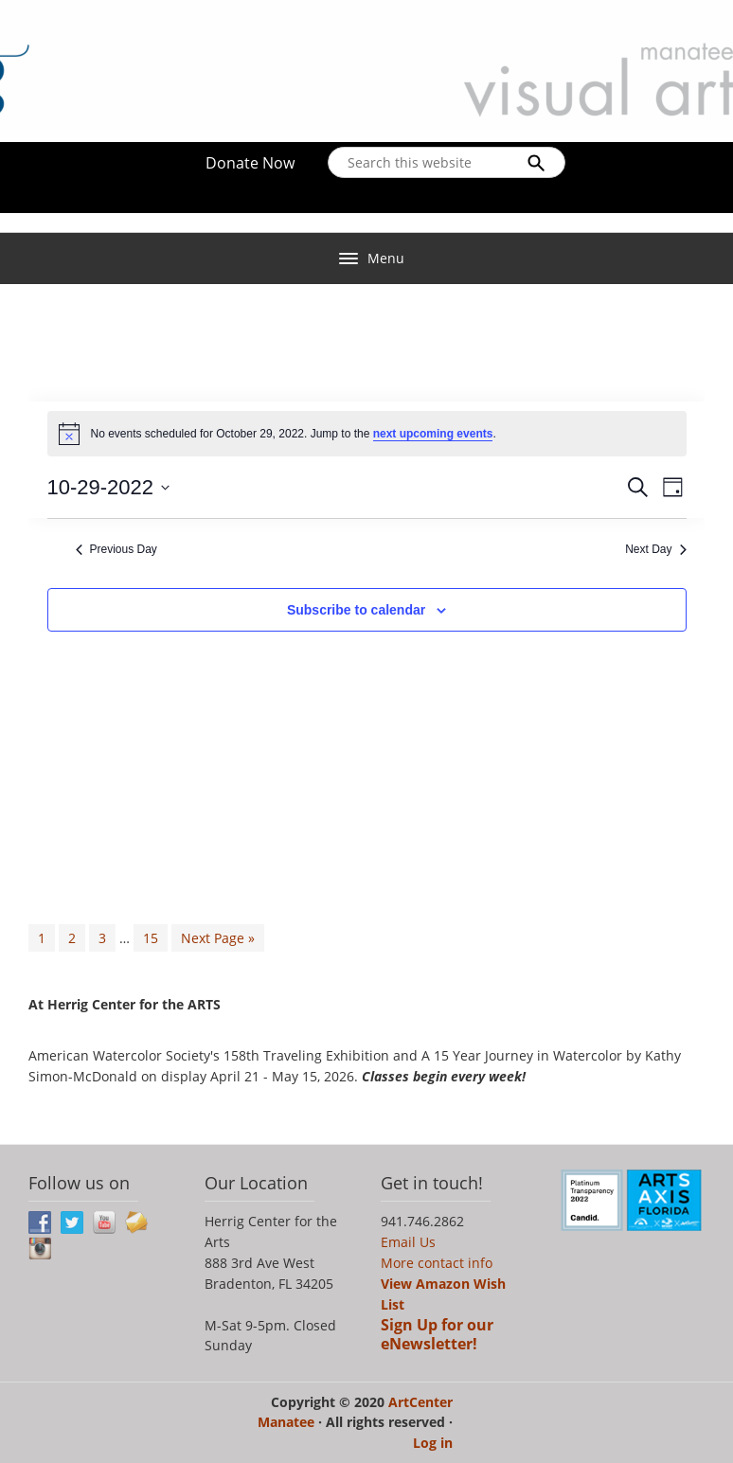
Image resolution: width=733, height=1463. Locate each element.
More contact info (436, 1263)
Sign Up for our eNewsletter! (437, 1334)
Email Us (408, 1242)
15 (150, 938)
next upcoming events (433, 433)
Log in (433, 1443)
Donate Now (250, 162)
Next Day (655, 549)
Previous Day (116, 549)
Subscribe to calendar (356, 609)
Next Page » (218, 938)
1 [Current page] (41, 938)
